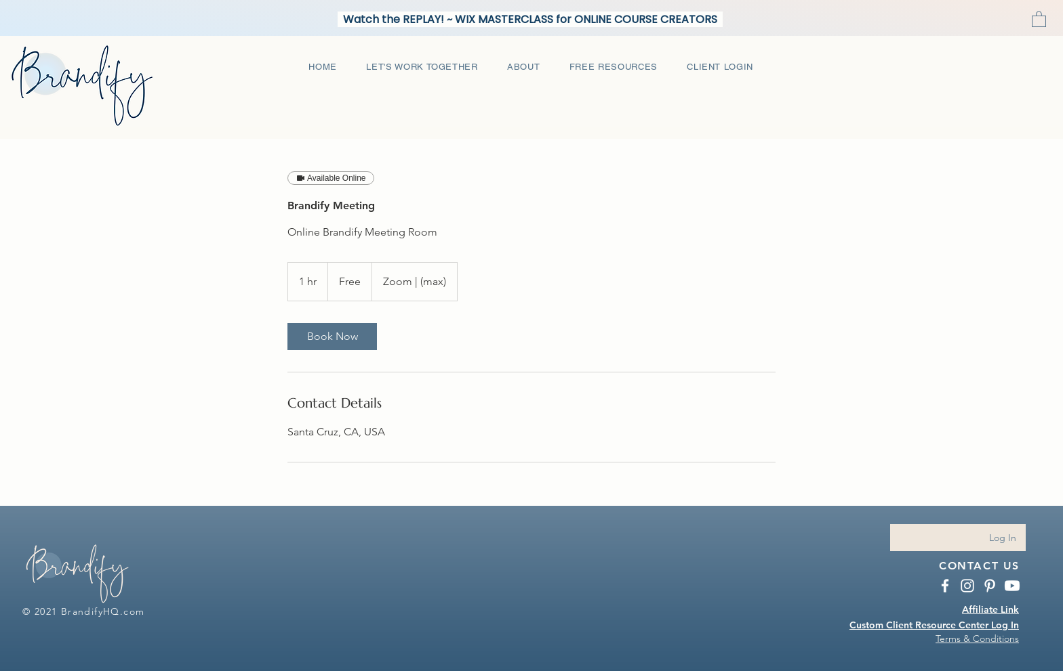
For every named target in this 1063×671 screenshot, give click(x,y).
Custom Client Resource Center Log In (934, 625)
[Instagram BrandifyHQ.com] (967, 585)
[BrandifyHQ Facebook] (945, 585)
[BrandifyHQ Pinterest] (990, 585)
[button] (1039, 18)
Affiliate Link (990, 609)
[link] (332, 336)
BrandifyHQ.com (103, 611)
